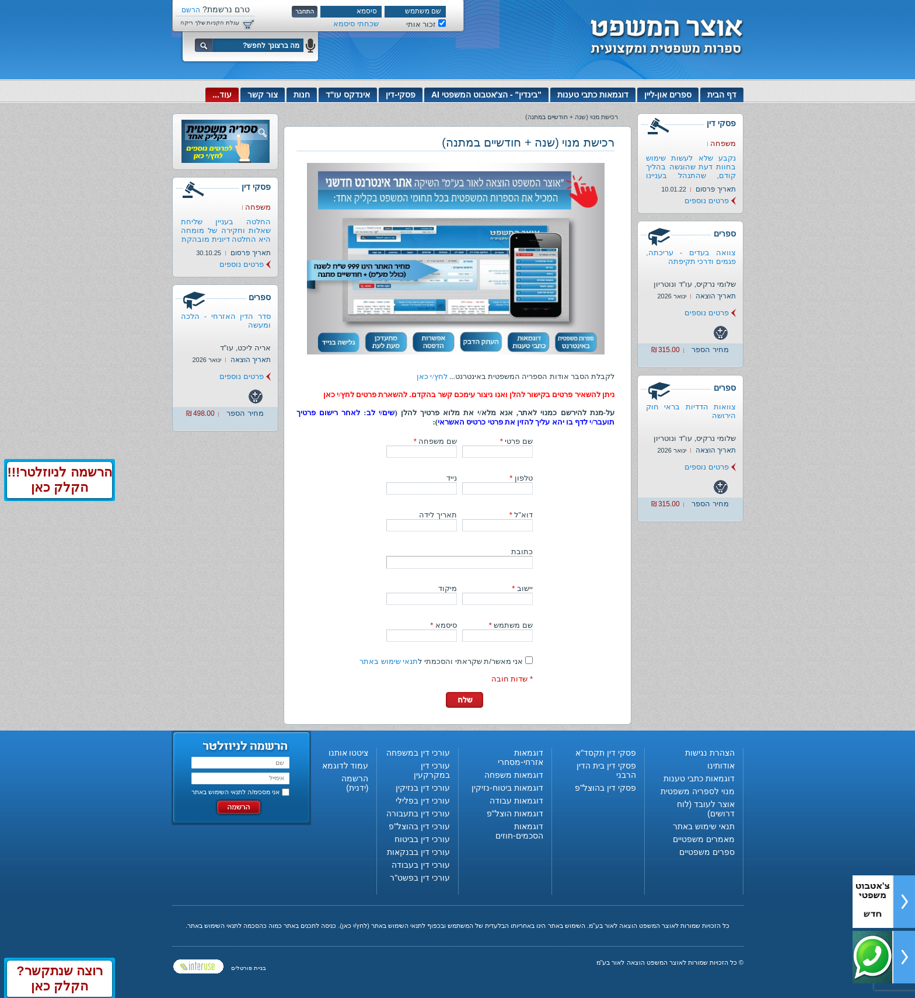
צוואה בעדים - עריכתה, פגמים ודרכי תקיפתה (691, 257)
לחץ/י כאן (432, 376)
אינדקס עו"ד (348, 94)
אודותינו (721, 765)
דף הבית (721, 94)
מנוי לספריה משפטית (698, 791)
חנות (302, 94)
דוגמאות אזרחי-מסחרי (520, 757)
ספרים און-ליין (668, 94)
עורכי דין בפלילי (423, 800)
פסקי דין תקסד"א (605, 752)
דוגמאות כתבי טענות (592, 94)
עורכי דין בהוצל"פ (419, 826)
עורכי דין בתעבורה (418, 813)
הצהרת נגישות (710, 752)
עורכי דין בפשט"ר (420, 877)
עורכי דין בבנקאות (418, 852)
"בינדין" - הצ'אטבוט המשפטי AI (486, 94)
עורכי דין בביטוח (422, 839)
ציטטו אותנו (349, 752)
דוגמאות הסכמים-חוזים (519, 831)
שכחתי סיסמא (356, 23)
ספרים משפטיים (707, 852)
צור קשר (262, 94)
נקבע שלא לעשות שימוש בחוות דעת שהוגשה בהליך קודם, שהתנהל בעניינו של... (691, 171)
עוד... (222, 94)
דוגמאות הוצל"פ (515, 813)
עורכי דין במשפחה (418, 752)
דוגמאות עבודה (516, 800)
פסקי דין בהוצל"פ (605, 787)
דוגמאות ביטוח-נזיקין (507, 787)
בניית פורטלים (248, 968)
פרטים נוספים (706, 200)
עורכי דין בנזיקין (423, 787)
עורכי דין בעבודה (421, 865)
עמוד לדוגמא (345, 765)
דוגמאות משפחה (513, 775)
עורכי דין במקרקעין (432, 770)
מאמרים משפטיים (704, 839)
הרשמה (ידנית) (354, 783)
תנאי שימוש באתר (388, 661)
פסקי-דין (400, 94)
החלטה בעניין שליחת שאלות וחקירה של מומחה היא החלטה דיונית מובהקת (226, 230)
